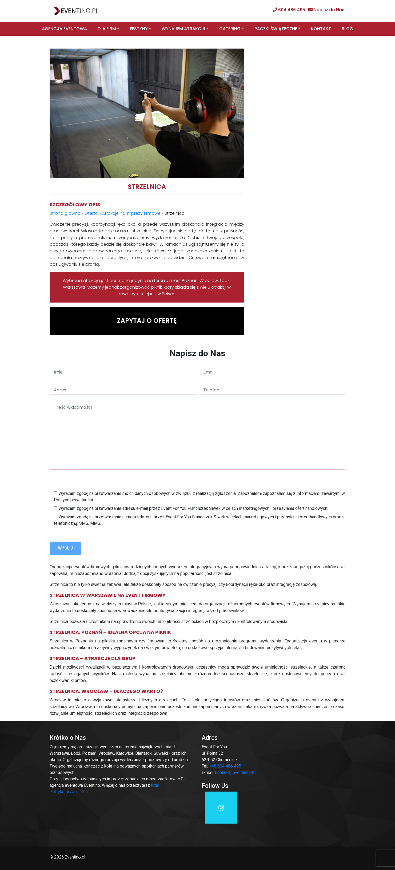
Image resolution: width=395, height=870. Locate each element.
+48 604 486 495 (225, 766)
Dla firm (107, 29)
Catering (230, 29)
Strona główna (65, 213)
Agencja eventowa (64, 29)
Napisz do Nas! (330, 10)
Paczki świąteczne (275, 29)
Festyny (139, 29)
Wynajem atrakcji (183, 29)
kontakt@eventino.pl (234, 772)
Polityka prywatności (69, 791)
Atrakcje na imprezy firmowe (131, 213)
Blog (347, 29)
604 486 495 (291, 10)
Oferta (91, 213)
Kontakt (321, 29)
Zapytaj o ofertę (147, 320)
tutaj (155, 785)
